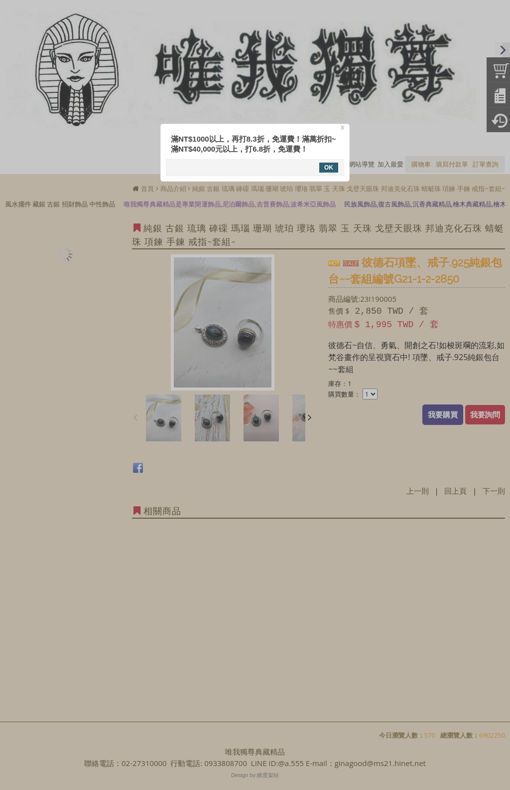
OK (328, 167)
